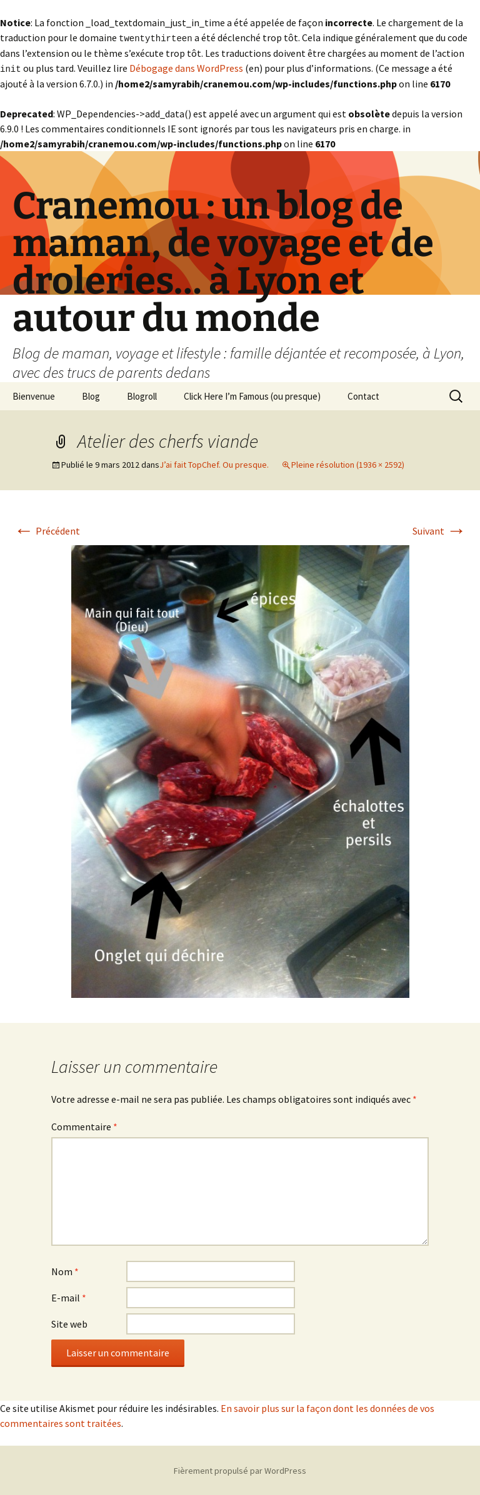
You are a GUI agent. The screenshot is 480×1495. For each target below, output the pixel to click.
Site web (69, 1322)
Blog (91, 395)
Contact (363, 395)
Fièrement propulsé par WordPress (240, 1469)
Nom (65, 1270)
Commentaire (84, 1125)
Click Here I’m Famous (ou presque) (252, 395)
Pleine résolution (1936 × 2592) (347, 463)
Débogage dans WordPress (186, 67)
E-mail (68, 1296)
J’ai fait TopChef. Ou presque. (214, 463)
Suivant (439, 529)
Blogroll (142, 395)
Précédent (47, 529)
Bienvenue (33, 395)
